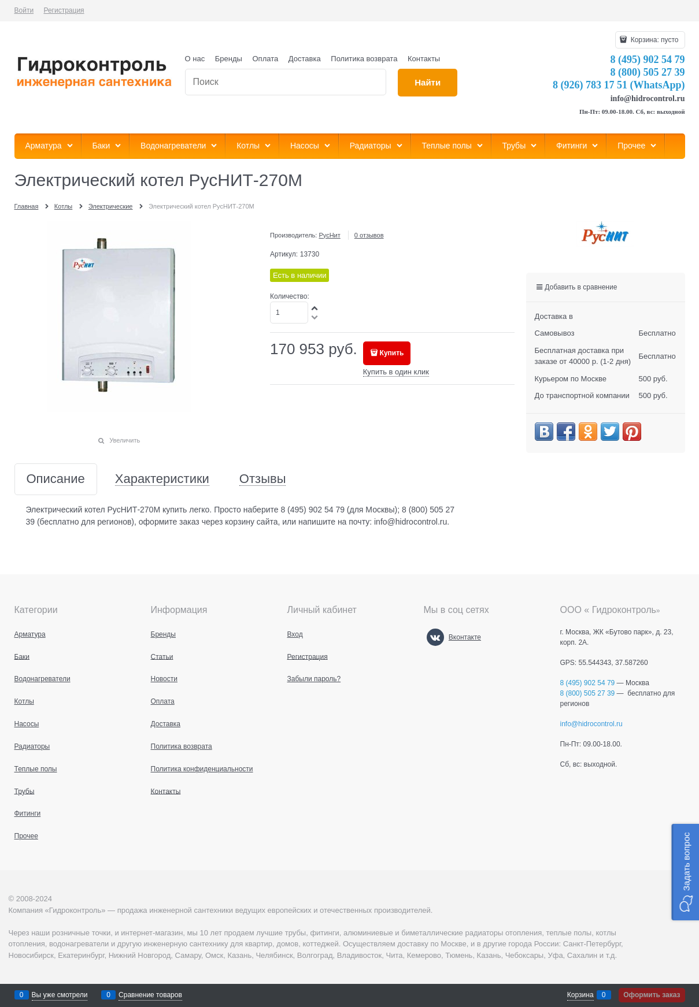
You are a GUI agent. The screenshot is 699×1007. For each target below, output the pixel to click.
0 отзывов (369, 235)
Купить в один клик (396, 371)
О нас (195, 58)
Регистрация (63, 10)
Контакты (424, 58)
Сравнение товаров (150, 994)
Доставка (305, 58)
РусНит (329, 235)
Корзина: (653, 40)
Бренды (228, 58)
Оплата (266, 58)
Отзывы (262, 479)
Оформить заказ (651, 995)
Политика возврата (364, 58)
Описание (56, 479)
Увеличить (124, 440)
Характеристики (162, 479)
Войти (24, 10)
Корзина (580, 994)
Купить (392, 353)
